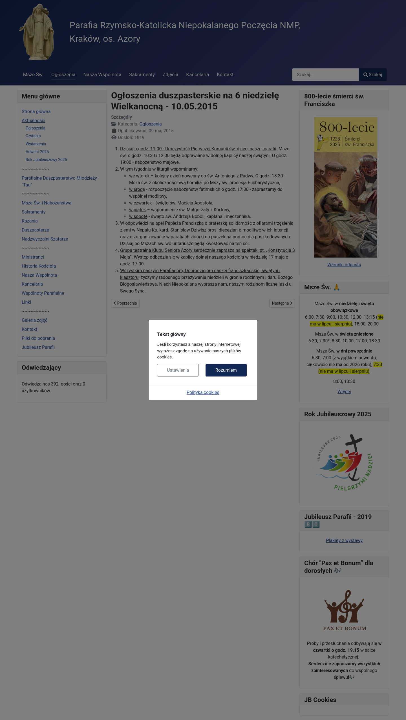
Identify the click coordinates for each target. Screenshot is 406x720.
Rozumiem (226, 370)
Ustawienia (178, 370)
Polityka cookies (203, 392)
